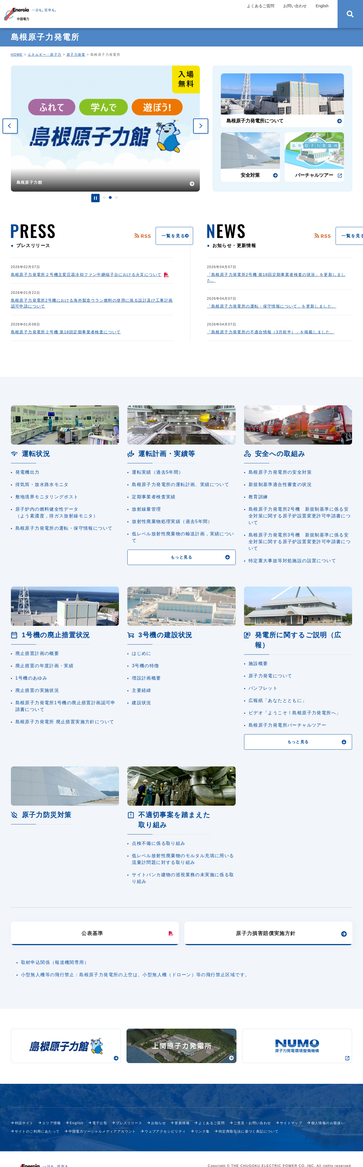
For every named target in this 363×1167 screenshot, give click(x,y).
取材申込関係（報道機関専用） (55, 962)
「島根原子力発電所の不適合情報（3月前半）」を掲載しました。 (271, 332)
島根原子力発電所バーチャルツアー (287, 725)
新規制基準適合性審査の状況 (280, 484)
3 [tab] (116, 197)
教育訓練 (258, 496)
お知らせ (158, 1123)
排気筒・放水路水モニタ (42, 484)
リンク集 (202, 1131)
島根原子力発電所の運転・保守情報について (64, 528)
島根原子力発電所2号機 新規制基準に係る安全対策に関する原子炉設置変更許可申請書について (300, 516)
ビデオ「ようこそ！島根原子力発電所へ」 (295, 712)
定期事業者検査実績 (154, 496)
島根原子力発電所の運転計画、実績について (180, 484)
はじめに (141, 653)
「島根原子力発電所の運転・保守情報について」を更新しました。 (271, 306)
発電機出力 (27, 472)
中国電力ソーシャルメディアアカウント (102, 1131)
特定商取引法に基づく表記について (248, 1131)
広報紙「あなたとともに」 (278, 700)
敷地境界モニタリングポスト (47, 496)
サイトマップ (291, 1123)
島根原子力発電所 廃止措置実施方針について (64, 721)
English (322, 6)
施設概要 (258, 663)
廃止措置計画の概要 (37, 653)
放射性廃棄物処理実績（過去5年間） (172, 521)
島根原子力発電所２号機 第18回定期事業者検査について (66, 332)
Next (200, 126)
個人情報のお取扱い (328, 1123)
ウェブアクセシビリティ (165, 1131)
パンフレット (263, 688)
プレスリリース (129, 1123)
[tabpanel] (105, 129)
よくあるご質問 (260, 6)
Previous (10, 126)
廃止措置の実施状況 (37, 690)
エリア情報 (51, 1123)
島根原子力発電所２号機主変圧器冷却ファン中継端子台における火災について (90, 274)
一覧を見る (147, 236)
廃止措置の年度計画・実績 (44, 665)
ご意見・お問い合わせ (252, 1123)
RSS (117, 236)
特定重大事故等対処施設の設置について (292, 560)
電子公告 (99, 1123)
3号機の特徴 (145, 665)
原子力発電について (270, 675)
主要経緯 (141, 690)
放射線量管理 (146, 509)
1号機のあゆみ (31, 678)
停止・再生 (95, 198)
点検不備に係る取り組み (158, 843)
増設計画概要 (146, 678)
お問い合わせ (295, 6)
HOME (17, 55)
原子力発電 (76, 55)
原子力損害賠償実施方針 (266, 933)
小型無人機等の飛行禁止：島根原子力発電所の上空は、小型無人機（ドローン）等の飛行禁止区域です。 (135, 974)
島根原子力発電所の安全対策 (280, 472)
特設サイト (24, 1123)
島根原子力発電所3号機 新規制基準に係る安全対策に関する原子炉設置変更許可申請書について (300, 542)
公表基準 (92, 933)
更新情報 (182, 1123)
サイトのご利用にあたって (37, 1131)
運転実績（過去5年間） (157, 472)
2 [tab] (110, 197)
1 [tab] (104, 197)
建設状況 (141, 702)
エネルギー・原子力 (45, 55)
